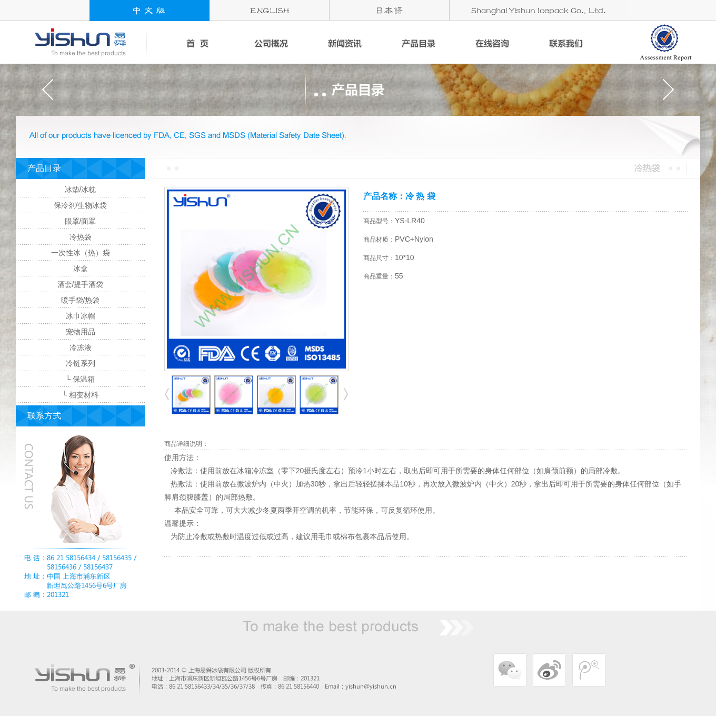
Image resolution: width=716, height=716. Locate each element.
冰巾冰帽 (80, 316)
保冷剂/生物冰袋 (80, 205)
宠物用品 (80, 331)
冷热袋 (80, 237)
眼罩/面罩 (80, 221)
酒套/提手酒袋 (80, 284)
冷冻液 (80, 347)
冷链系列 (80, 363)
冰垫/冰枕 (80, 189)
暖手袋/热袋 (80, 300)
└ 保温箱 (80, 379)
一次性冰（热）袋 (80, 252)
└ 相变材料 (80, 395)
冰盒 (80, 268)
